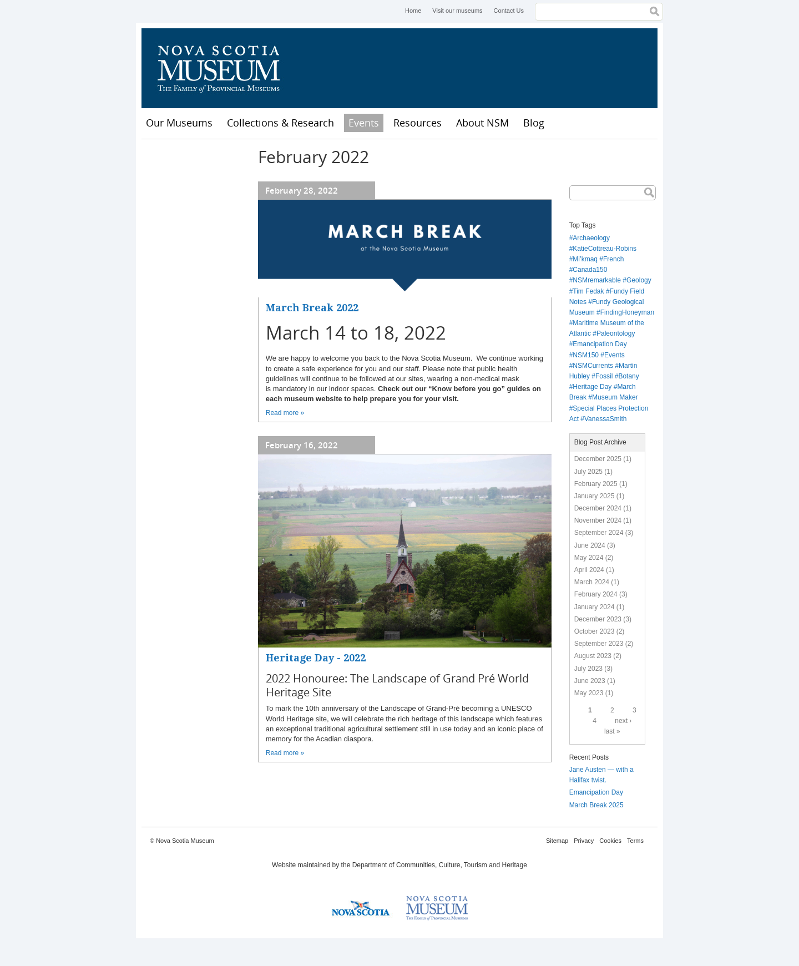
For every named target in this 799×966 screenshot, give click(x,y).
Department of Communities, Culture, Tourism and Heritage (439, 865)
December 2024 (597, 508)
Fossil (604, 376)
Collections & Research (280, 122)
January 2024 (594, 607)
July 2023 (588, 668)
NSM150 (586, 355)
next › (623, 721)
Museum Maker (615, 397)
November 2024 (597, 520)
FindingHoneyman (627, 312)
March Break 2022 (312, 307)
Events (363, 122)
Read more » (285, 413)
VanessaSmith (605, 419)
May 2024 (589, 558)
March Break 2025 (596, 805)
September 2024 (599, 533)
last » (612, 731)
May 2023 (589, 693)
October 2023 (594, 631)
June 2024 (589, 545)
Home (413, 10)
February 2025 (596, 484)
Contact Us (509, 10)
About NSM (482, 122)
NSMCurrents (593, 366)
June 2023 (589, 681)
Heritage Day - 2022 (316, 658)
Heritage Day (592, 387)
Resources (417, 122)
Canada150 (590, 270)
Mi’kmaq (585, 259)
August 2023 (592, 656)
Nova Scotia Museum (224, 68)
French (613, 259)
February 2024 (596, 594)
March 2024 (591, 582)
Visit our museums (457, 10)
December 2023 (597, 619)
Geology (638, 280)
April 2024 (589, 570)
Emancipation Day (599, 344)
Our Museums (179, 122)
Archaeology (591, 238)
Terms (635, 840)
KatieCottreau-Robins (604, 248)
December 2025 (597, 459)
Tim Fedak (588, 291)
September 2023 (599, 644)
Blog (533, 122)
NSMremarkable (597, 280)
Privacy (584, 840)
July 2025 (588, 472)
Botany (628, 376)
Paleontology (615, 333)
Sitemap (557, 840)
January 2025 (594, 496)
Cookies (610, 840)
